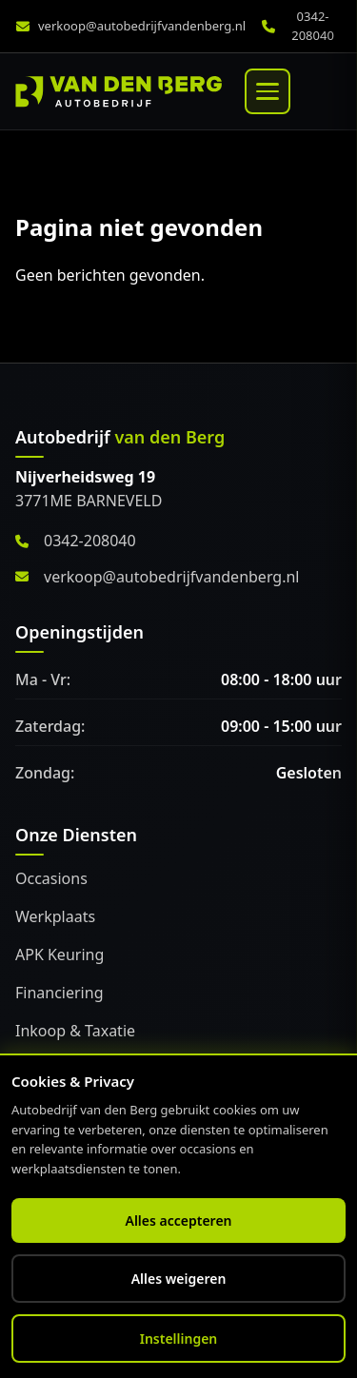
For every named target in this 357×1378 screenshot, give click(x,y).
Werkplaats (55, 916)
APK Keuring (59, 954)
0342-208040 (312, 26)
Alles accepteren (178, 1220)
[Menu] (267, 91)
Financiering (59, 992)
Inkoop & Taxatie (75, 1030)
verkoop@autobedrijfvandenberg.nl (142, 25)
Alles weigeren (179, 1279)
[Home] (118, 91)
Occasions (51, 878)
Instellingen (179, 1338)
